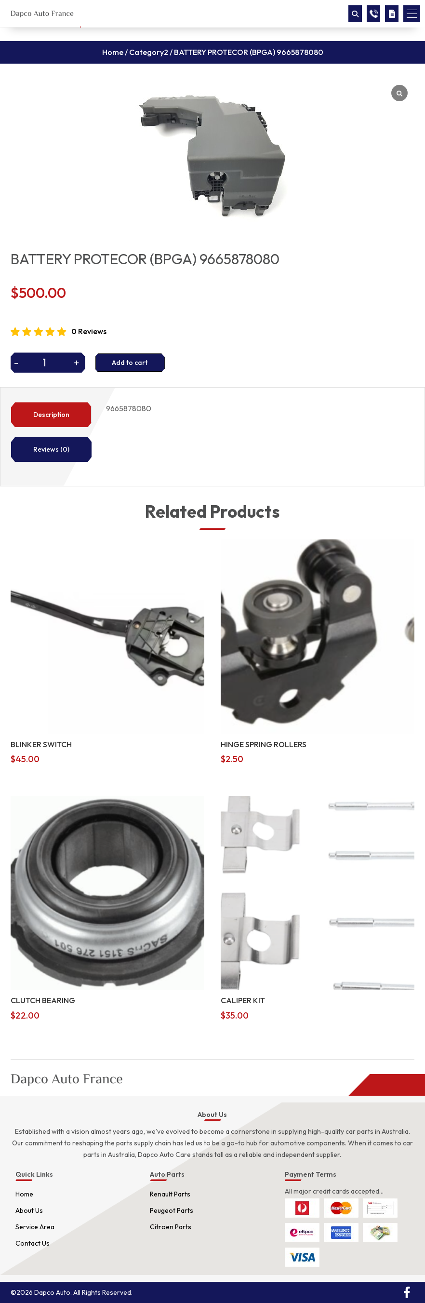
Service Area (34, 1226)
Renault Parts (170, 1194)
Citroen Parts (170, 1226)
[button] (411, 13)
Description (51, 414)
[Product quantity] (48, 362)
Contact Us (32, 1243)
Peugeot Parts (171, 1210)
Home (112, 52)
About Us (29, 1210)
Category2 (148, 52)
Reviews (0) (51, 449)
